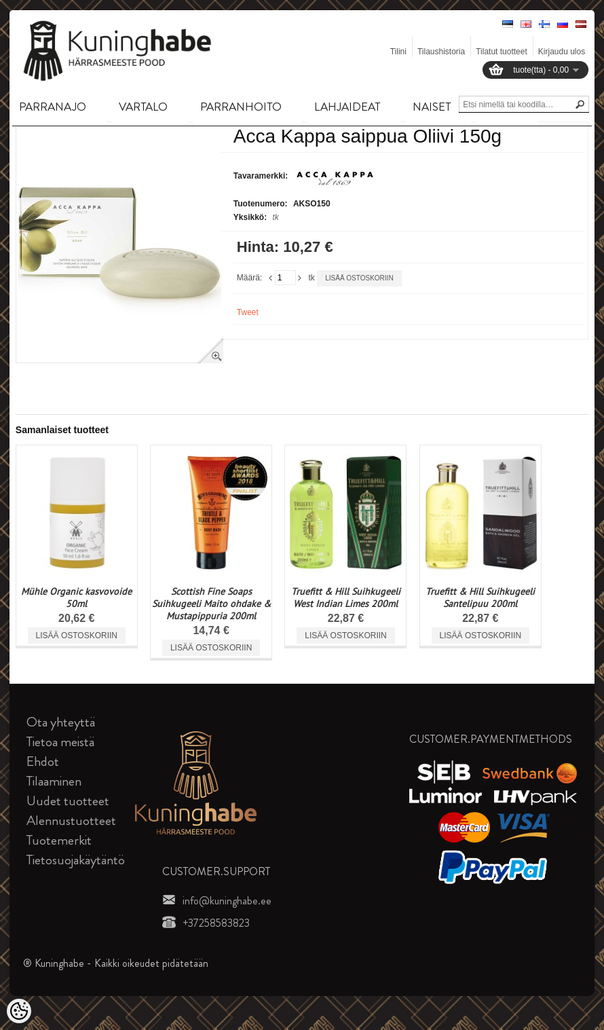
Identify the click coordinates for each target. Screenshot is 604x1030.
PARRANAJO (52, 106)
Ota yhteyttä (60, 722)
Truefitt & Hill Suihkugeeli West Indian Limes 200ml (345, 597)
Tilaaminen (53, 781)
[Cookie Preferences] (19, 1011)
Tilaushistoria (441, 51)
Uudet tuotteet (67, 801)
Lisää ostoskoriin (359, 278)
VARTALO (143, 106)
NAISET (432, 106)
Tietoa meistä (60, 742)
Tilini (398, 51)
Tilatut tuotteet (501, 51)
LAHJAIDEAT (347, 106)
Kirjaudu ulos (561, 51)
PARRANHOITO (241, 106)
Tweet (248, 312)
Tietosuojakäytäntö (75, 860)
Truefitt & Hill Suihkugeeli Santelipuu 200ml (480, 597)
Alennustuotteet (71, 820)
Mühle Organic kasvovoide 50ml (76, 597)
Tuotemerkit (59, 840)
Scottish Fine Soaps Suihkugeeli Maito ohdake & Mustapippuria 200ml (211, 603)
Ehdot (42, 761)
